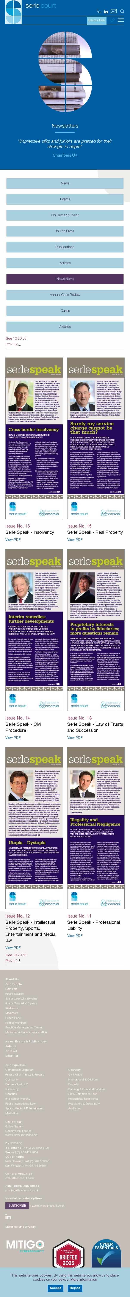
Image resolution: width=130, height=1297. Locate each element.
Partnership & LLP (16, 1084)
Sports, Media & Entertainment (24, 1108)
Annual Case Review (65, 295)
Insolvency (12, 1089)
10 (15, 339)
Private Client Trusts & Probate (24, 1075)
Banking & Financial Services (86, 1089)
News (65, 184)
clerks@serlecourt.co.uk (19, 1178)
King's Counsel (14, 994)
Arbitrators (11, 1008)
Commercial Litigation (19, 1070)
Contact (11, 1051)
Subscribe (17, 1205)
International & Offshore (82, 1080)
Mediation (11, 1113)
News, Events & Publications (26, 1041)
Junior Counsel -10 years (21, 1003)
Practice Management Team (23, 1027)
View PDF (13, 540)
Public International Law (20, 1104)
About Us (12, 979)
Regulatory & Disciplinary (84, 1104)
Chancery (74, 1070)
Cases (65, 311)
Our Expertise (15, 1065)
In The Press (65, 231)
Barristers (11, 989)
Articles (65, 263)
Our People (13, 984)
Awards (65, 327)
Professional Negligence (83, 1099)
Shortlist (11, 1056)
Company (11, 1080)
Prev (9, 344)
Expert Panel (13, 1018)
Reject (75, 1288)
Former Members (15, 1023)
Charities (11, 1094)
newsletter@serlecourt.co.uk (47, 1206)
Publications (65, 247)
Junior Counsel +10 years (21, 999)
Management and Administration (26, 1032)
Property (73, 1084)
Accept (55, 1288)
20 (20, 339)
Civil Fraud (75, 1075)
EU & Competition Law (82, 1094)
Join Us (10, 1046)
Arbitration (74, 1108)
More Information (83, 1280)
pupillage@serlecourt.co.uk (22, 1190)
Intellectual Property (17, 1099)
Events (65, 199)
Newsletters (65, 279)
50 (24, 339)
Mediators (11, 1013)
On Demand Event (65, 215)
